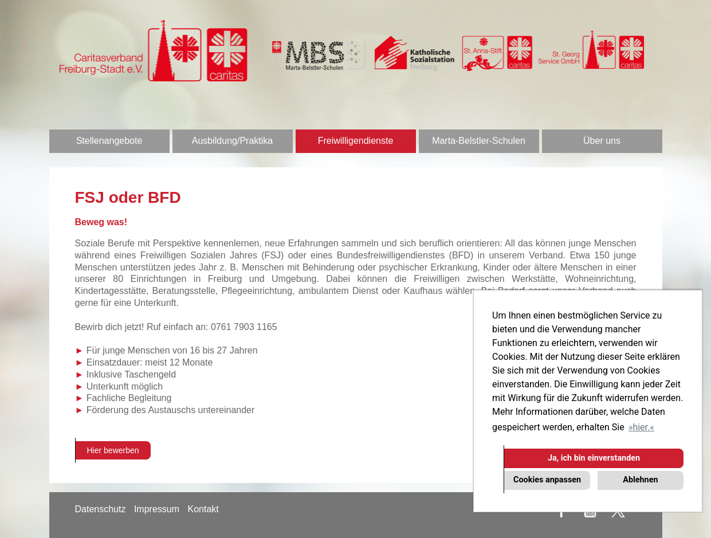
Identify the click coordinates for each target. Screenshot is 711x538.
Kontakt (202, 509)
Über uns (601, 141)
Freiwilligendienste (356, 141)
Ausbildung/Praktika (232, 141)
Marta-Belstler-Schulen (478, 141)
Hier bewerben (113, 450)
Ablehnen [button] (640, 480)
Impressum (156, 509)
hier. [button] (641, 427)
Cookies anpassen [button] (547, 480)
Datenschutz (100, 509)
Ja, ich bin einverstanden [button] (594, 458)
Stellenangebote (109, 141)
